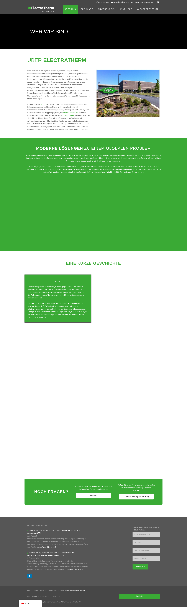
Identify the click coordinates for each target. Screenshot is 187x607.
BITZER (44, 104)
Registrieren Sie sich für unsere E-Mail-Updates (146, 528)
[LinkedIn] (158, 2)
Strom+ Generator (70, 112)
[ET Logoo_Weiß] (40, 9)
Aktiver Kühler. (68, 115)
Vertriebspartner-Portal (75, 590)
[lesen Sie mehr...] (49, 547)
